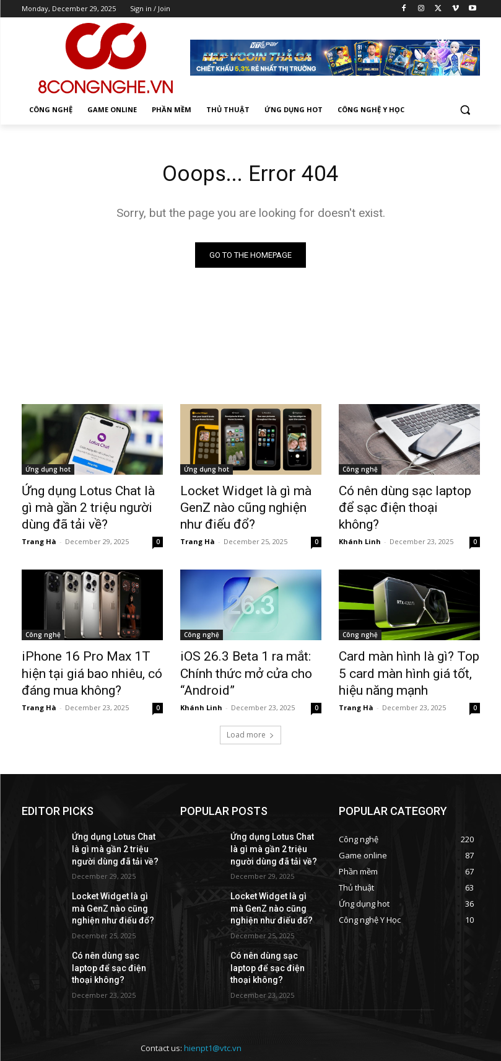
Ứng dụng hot (48, 471)
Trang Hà (39, 534)
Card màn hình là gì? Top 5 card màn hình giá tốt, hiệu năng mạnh (400, 662)
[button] (465, 110)
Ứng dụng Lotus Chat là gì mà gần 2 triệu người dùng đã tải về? (90, 506)
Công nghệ (360, 471)
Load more (250, 718)
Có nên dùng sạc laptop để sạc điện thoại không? (400, 499)
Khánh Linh (360, 521)
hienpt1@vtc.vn (213, 1005)
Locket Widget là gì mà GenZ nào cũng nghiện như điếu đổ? (249, 499)
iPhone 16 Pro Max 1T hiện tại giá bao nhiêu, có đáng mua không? (90, 662)
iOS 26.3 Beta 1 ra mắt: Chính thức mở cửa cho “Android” (248, 655)
